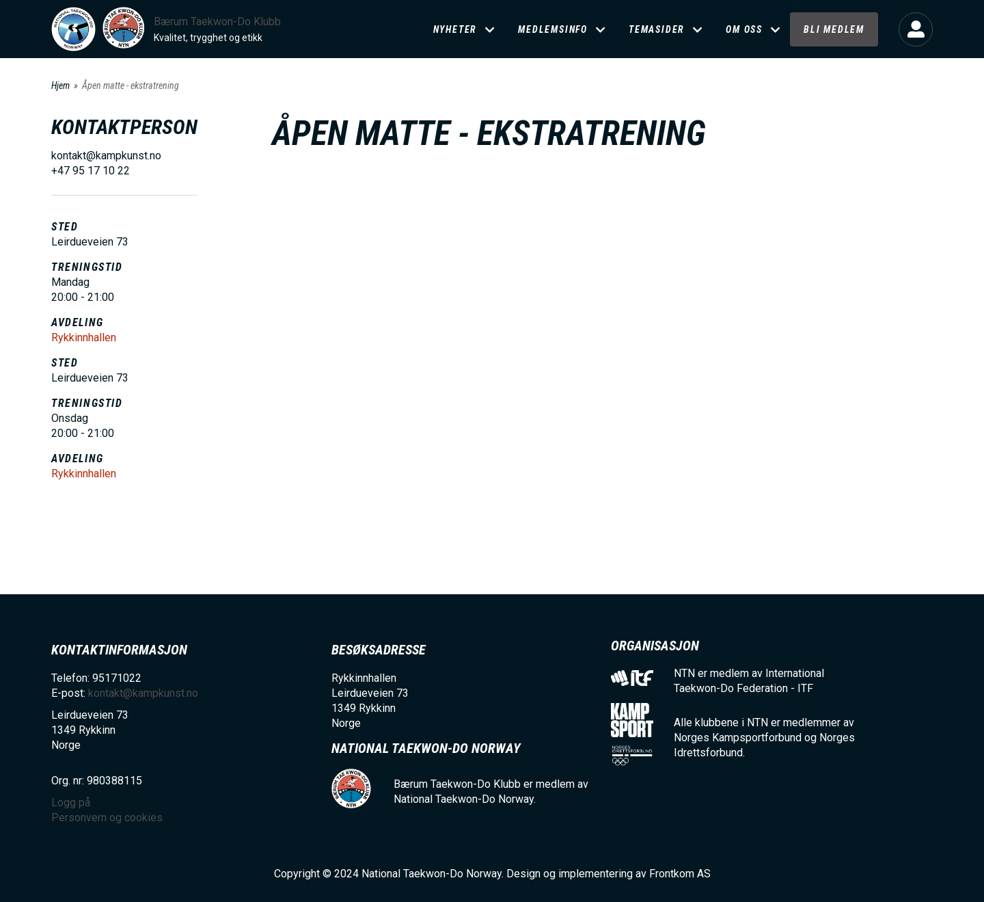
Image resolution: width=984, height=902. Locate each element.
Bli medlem (834, 29)
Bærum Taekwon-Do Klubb (217, 21)
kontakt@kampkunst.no (143, 693)
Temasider (657, 29)
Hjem (60, 85)
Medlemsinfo (553, 29)
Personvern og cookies (107, 817)
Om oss (744, 29)
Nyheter (455, 29)
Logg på (916, 29)
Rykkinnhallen (83, 337)
